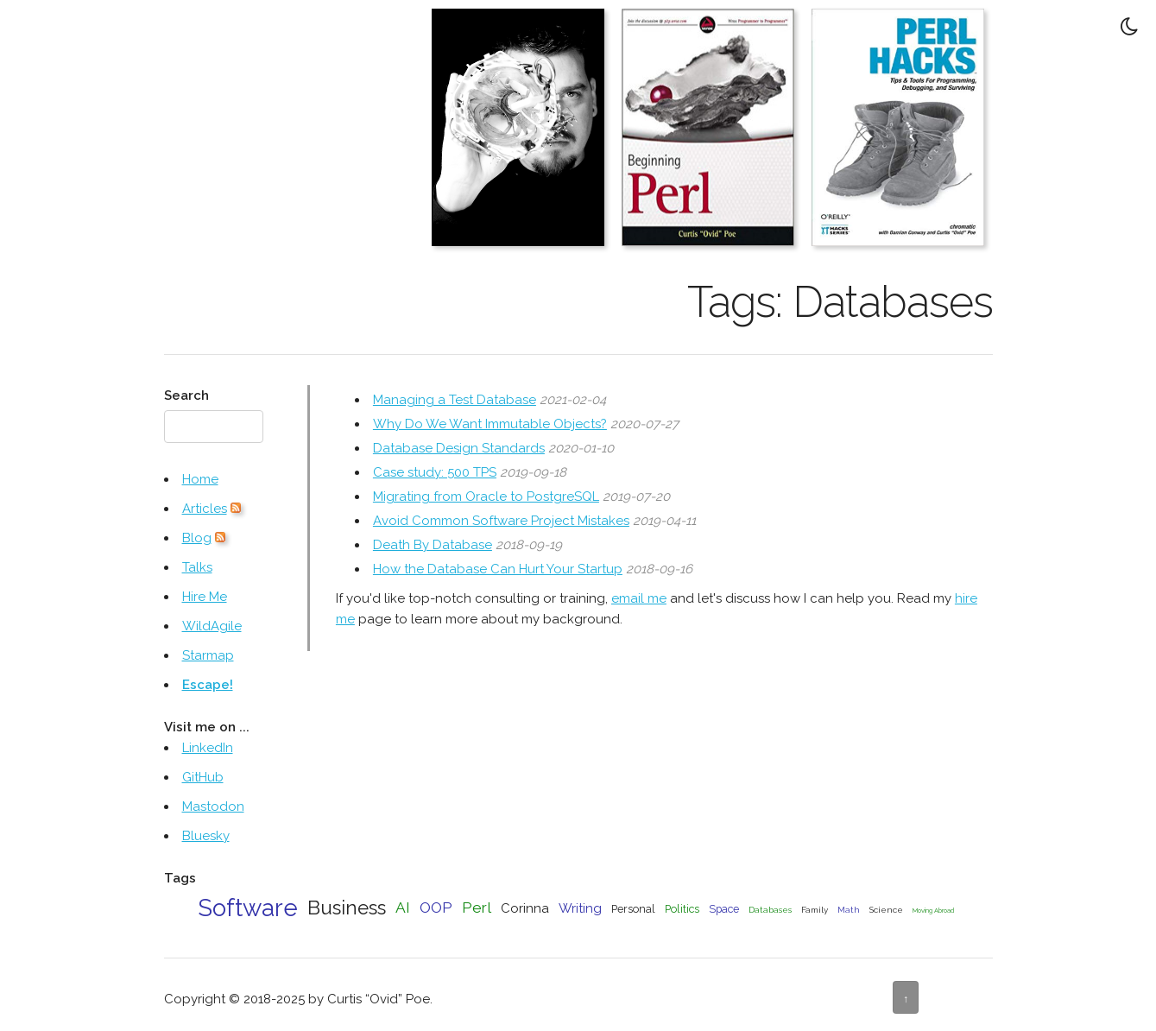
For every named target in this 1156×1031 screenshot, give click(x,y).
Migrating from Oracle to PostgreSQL (486, 496)
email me (638, 598)
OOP (436, 907)
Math (848, 909)
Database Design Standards (459, 448)
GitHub (203, 777)
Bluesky (206, 836)
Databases (770, 909)
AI (402, 907)
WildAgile (212, 626)
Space (724, 908)
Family (814, 909)
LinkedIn (207, 748)
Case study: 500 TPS (434, 472)
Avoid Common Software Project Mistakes (501, 520)
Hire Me (204, 596)
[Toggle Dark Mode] (1130, 26)
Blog (197, 538)
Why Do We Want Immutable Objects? (490, 424)
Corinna (525, 908)
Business (346, 907)
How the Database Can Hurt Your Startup (497, 569)
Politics (682, 908)
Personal (633, 908)
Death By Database (432, 545)
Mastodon (213, 806)
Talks (197, 567)
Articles (204, 508)
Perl (476, 907)
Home (200, 479)
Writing (580, 908)
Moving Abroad (933, 910)
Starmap (208, 655)
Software (248, 907)
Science (886, 909)
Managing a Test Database (454, 400)
